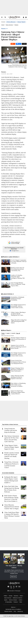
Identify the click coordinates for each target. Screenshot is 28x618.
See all (18, 333)
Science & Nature (13, 600)
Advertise (20, 611)
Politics (5, 595)
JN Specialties (8, 602)
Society (10, 595)
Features (16, 602)
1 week (8, 333)
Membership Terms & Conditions (13, 609)
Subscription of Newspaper (14, 590)
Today (3, 333)
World (21, 595)
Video (20, 602)
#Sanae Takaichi (21, 22)
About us (13, 607)
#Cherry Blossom (11, 22)
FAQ (15, 611)
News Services (7, 597)
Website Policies (8, 611)
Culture (20, 600)
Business (16, 595)
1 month (13, 333)
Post (14, 43)
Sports (5, 600)
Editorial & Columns (17, 597)
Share (19, 43)
